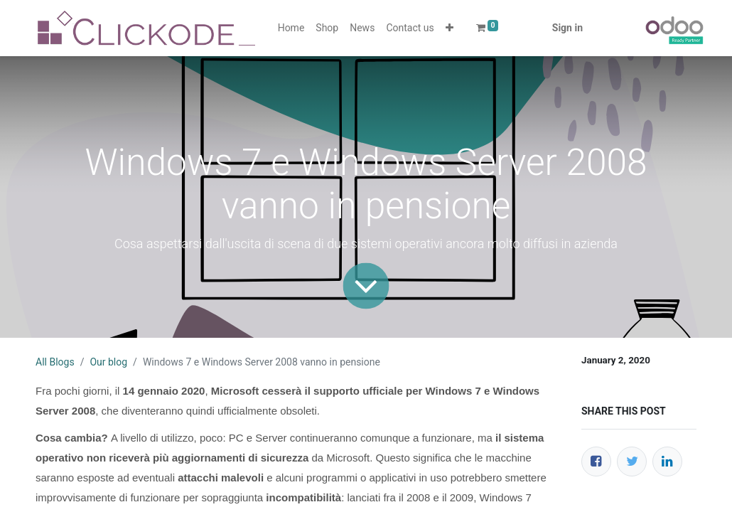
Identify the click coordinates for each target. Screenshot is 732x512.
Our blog (108, 362)
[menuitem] (291, 28)
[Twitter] (632, 461)
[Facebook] (596, 461)
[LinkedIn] (667, 461)
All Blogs (55, 362)
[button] (449, 28)
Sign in (567, 27)
